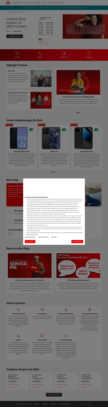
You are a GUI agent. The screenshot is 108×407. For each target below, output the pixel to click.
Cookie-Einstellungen (43, 237)
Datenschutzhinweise (30, 237)
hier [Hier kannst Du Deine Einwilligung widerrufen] (49, 202)
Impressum (54, 237)
